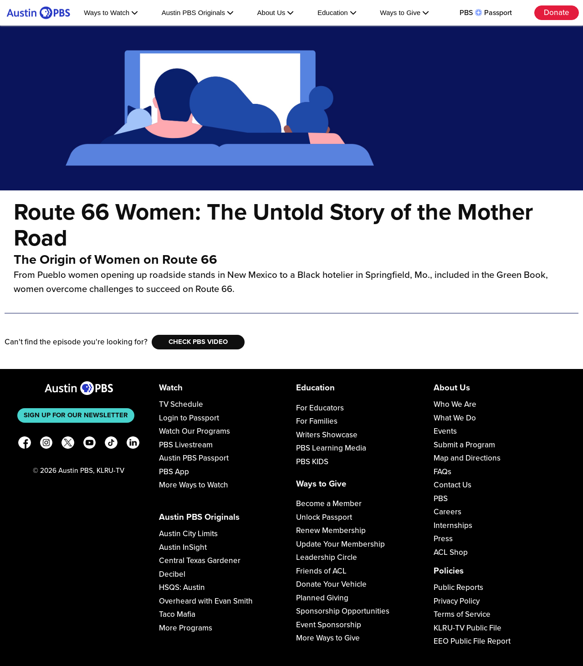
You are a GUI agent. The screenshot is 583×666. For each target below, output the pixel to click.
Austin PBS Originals (198, 12)
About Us (275, 12)
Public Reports (458, 587)
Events (445, 431)
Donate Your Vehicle (331, 584)
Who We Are (455, 404)
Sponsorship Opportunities (342, 611)
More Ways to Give (328, 638)
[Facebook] (25, 444)
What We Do (455, 418)
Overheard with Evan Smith (206, 601)
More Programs (185, 628)
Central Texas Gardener (199, 560)
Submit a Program (464, 445)
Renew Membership (331, 530)
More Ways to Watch (193, 485)
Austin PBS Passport (194, 458)
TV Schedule (181, 404)
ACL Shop (451, 552)
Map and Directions (467, 458)
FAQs (442, 471)
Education (337, 12)
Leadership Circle (326, 557)
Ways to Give (404, 12)
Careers (447, 512)
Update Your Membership (340, 544)
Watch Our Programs (194, 431)
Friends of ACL (321, 571)
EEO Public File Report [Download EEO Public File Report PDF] (472, 641)
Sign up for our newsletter (76, 415)
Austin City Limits (188, 533)
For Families (317, 421)
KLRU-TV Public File (467, 628)
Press (443, 538)
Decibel (172, 574)
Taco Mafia (177, 614)
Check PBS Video (198, 342)
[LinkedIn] (133, 444)
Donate (556, 12)
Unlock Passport (324, 517)
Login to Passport (189, 418)
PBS (441, 498)
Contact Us (452, 485)
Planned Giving (322, 598)
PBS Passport (486, 12)
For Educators (320, 408)
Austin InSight (183, 547)
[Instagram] (46, 444)
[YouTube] (90, 444)
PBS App (174, 471)
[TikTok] (111, 444)
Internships (453, 525)
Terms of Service (462, 614)
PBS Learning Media (331, 448)
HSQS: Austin (182, 587)
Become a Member (329, 503)
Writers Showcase (327, 435)
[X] (68, 444)
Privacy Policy (457, 601)
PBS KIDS (312, 461)
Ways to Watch (111, 12)
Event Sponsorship (328, 625)
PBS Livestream (186, 445)
